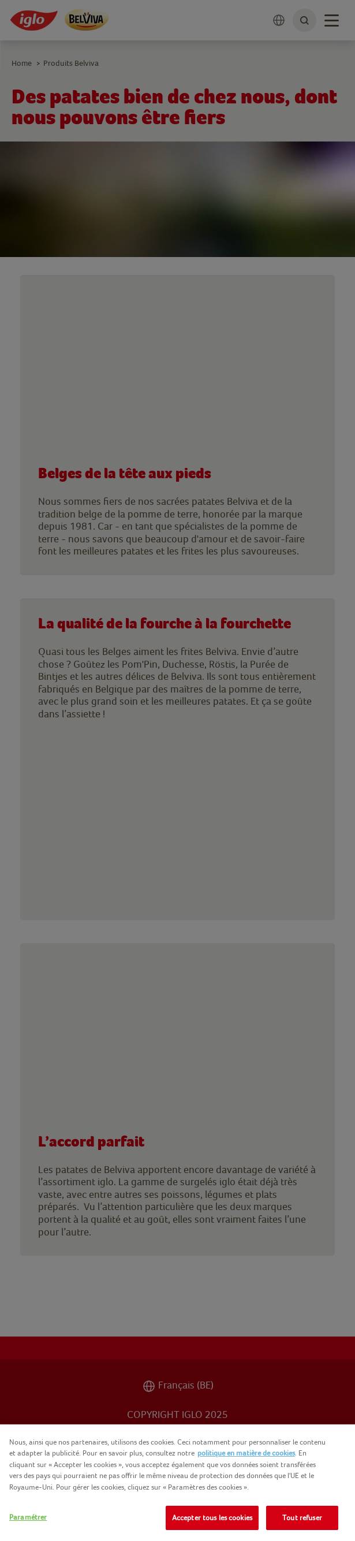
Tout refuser (302, 1517)
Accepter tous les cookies (212, 1517)
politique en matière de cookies (246, 1453)
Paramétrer (28, 1517)
